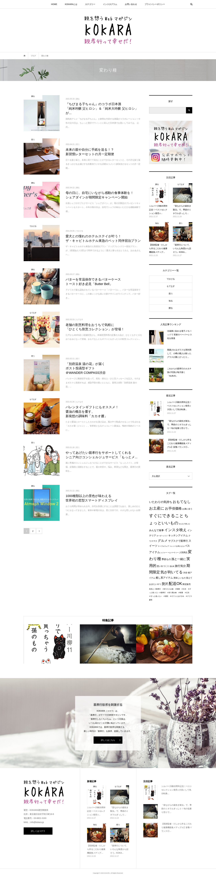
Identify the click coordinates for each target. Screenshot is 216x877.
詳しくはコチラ (38, 831)
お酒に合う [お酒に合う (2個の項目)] (187, 509)
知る (171, 301)
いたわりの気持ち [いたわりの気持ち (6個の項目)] (160, 501)
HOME (54, 4)
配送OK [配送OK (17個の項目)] (175, 583)
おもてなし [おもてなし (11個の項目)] (182, 502)
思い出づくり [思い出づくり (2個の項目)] (163, 566)
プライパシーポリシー (155, 4)
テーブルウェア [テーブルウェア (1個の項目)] (163, 546)
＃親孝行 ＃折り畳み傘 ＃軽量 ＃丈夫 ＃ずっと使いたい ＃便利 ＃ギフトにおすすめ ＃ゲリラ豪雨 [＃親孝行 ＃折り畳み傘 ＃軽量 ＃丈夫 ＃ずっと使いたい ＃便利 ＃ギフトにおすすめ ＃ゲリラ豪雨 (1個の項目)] (170, 596)
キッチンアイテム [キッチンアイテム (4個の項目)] (178, 535)
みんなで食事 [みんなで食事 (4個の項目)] (156, 530)
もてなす (171, 286)
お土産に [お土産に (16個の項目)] (156, 508)
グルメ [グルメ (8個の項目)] (163, 540)
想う (171, 293)
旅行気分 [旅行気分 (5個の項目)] (180, 565)
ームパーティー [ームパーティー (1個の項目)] (173, 552)
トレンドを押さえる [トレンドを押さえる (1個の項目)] (177, 546)
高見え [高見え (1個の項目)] (151, 589)
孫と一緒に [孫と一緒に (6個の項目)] (178, 559)
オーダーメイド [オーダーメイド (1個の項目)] (162, 536)
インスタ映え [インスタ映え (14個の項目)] (175, 530)
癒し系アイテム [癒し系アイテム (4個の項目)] (164, 577)
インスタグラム (110, 4)
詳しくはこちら (108, 740)
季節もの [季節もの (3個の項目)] (166, 559)
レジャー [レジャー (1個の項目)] (164, 552)
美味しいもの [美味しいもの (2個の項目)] (179, 578)
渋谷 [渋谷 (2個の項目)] (185, 573)
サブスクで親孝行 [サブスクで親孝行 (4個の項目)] (178, 540)
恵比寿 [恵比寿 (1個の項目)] (172, 566)
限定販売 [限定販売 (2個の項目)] (187, 584)
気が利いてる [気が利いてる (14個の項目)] (171, 572)
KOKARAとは (71, 4)
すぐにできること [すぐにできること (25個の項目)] (166, 515)
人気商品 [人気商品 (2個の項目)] (183, 552)
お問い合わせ (131, 4)
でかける (171, 279)
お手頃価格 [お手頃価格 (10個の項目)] (173, 508)
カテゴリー (90, 4)
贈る (171, 308)
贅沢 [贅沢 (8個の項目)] (165, 584)
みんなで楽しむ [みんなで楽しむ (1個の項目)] (184, 524)
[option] (52, 644)
